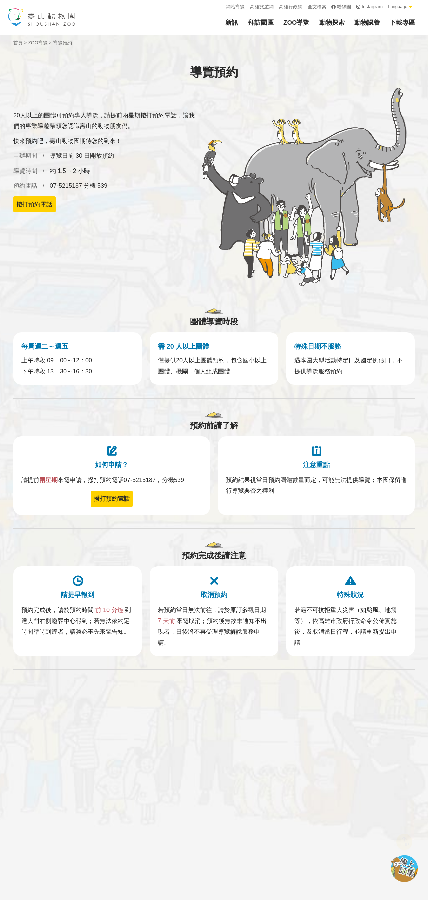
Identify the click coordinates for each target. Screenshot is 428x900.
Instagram (369, 6)
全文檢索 (317, 6)
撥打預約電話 (34, 204)
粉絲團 (341, 6)
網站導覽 (235, 6)
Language (397, 6)
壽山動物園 (41, 17)
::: (219, 6)
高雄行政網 (290, 6)
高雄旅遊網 (262, 6)
